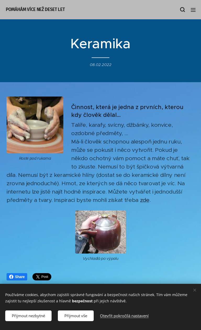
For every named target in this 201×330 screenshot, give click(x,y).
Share (17, 277)
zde (144, 200)
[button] (182, 9)
